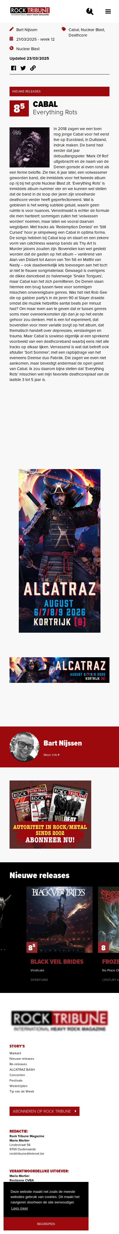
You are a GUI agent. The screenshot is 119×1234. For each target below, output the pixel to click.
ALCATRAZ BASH (22, 1069)
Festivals (16, 1080)
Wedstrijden (19, 1086)
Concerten (17, 1075)
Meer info (51, 755)
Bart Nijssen (26, 29)
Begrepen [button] (46, 1224)
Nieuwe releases (22, 1059)
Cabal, (75, 29)
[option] (59, 934)
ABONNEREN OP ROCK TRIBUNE (44, 1111)
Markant (15, 1053)
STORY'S (17, 1046)
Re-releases (18, 1064)
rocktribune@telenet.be (27, 1153)
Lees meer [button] (19, 1208)
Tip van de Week (22, 1091)
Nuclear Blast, (93, 29)
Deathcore (78, 35)
